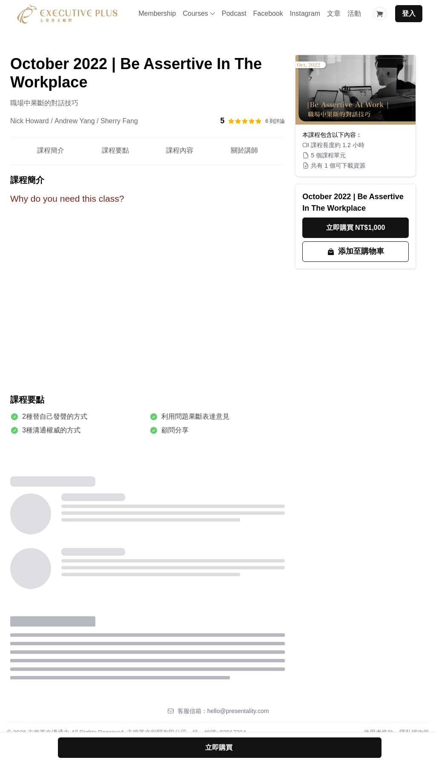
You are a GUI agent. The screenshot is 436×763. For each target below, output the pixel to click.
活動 (354, 13)
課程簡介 (50, 150)
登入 (409, 13)
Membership (157, 13)
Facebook (268, 13)
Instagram (305, 13)
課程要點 (115, 150)
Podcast (234, 13)
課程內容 (179, 150)
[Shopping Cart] (380, 13)
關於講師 (244, 150)
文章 (334, 13)
